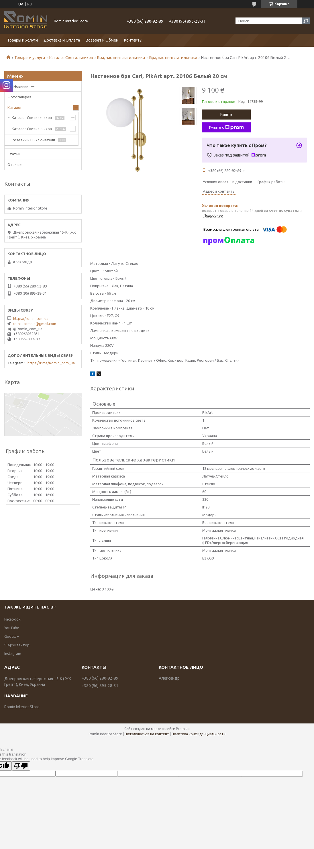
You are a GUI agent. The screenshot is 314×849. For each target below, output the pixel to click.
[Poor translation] (21, 766)
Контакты (133, 40)
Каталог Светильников (71, 57)
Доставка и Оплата (62, 40)
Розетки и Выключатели (33, 140)
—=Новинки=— (20, 86)
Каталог (14, 107)
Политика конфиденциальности (198, 734)
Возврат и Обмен (102, 40)
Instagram (12, 654)
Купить (226, 114)
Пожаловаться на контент (147, 734)
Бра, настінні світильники (121, 57)
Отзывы (14, 165)
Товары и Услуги (22, 40)
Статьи (13, 154)
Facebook (12, 619)
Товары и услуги (29, 57)
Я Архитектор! (17, 645)
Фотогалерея (19, 97)
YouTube (11, 628)
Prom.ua (183, 729)
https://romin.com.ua (30, 318)
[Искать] (306, 20)
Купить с (226, 127)
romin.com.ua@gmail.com (34, 324)
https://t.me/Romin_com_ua (51, 363)
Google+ (11, 636)
